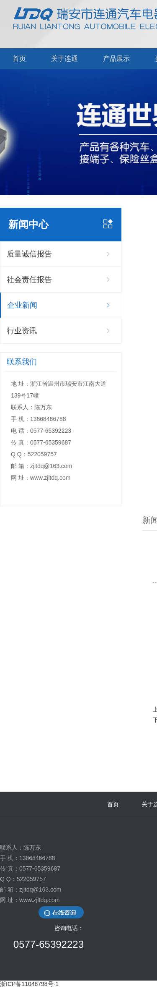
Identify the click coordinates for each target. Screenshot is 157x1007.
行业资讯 (22, 331)
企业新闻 (22, 305)
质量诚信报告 (29, 254)
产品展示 (116, 58)
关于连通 (64, 58)
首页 (19, 58)
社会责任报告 (29, 279)
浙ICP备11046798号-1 (29, 984)
